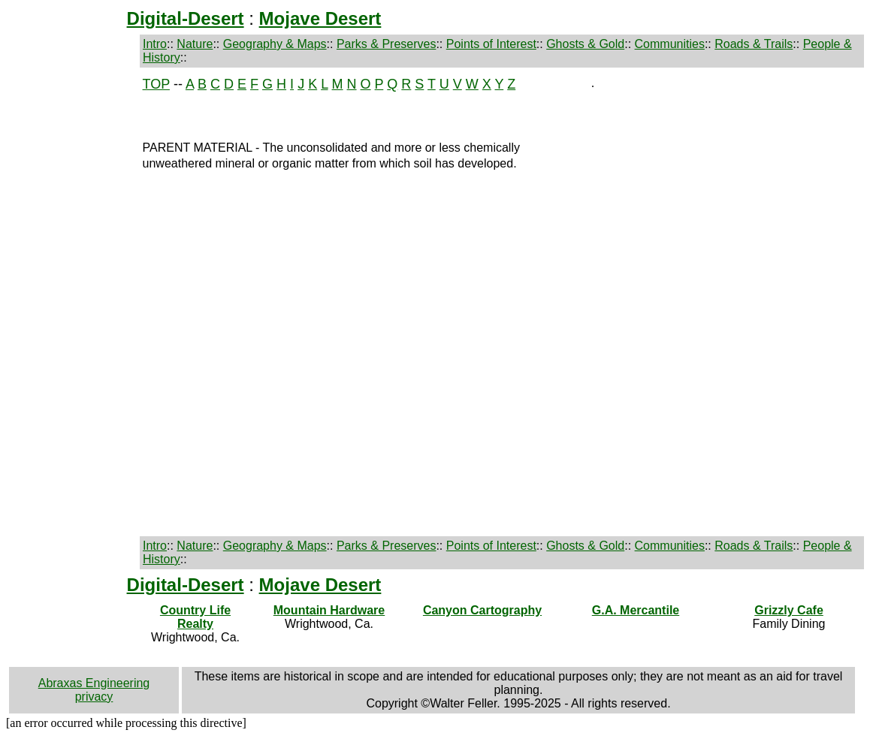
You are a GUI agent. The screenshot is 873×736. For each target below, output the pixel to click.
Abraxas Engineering (94, 683)
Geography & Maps (275, 44)
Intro (155, 44)
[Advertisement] (70, 302)
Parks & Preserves (386, 44)
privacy (94, 696)
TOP (156, 84)
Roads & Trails (753, 44)
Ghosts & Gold (585, 44)
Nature (195, 44)
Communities (670, 44)
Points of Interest (491, 44)
